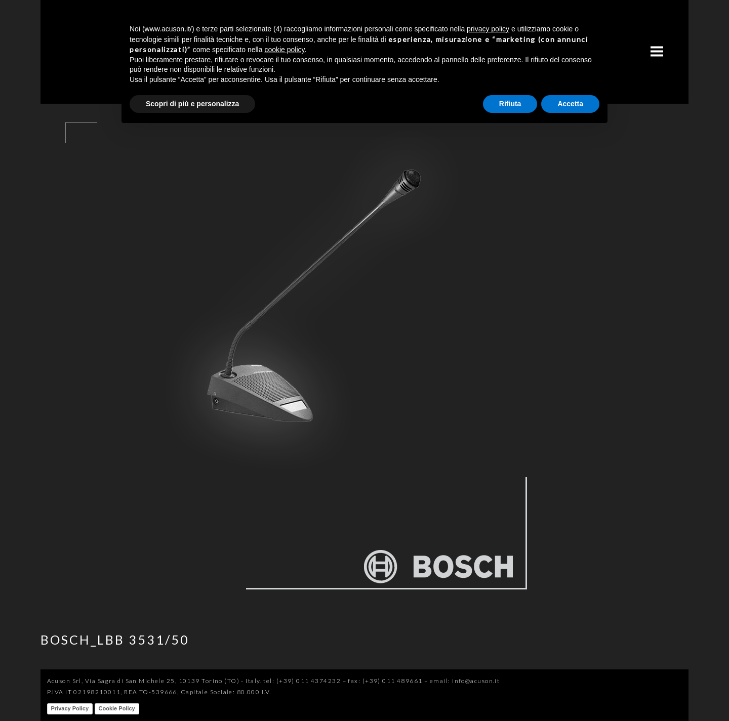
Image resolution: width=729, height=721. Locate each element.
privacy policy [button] (488, 29)
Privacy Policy (70, 708)
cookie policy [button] (284, 50)
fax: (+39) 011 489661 (385, 681)
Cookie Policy (117, 708)
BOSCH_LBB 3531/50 (114, 639)
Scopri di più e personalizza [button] (192, 104)
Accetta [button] (570, 104)
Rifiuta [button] (510, 104)
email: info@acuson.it (465, 681)
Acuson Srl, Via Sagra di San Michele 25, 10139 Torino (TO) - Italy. (154, 681)
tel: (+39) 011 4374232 (302, 681)
